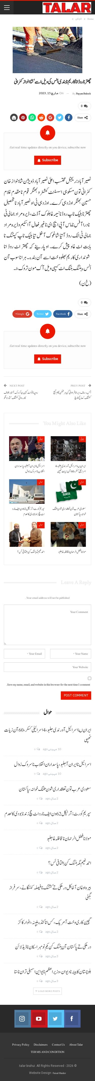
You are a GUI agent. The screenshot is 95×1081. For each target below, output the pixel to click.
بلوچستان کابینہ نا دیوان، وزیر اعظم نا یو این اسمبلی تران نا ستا (52, 972)
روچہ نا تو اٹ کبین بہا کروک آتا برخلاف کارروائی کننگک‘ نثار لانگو (21, 395)
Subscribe (50, 160)
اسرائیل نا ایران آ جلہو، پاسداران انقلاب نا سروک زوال (52, 764)
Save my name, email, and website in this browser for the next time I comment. (48, 684)
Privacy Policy (20, 1044)
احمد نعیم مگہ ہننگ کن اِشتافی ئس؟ (69, 863)
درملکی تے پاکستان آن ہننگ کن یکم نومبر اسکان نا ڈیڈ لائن (53, 947)
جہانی (82, 439)
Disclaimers (41, 1044)
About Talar (76, 1044)
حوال (82, 482)
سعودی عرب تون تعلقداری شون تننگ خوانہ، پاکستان (55, 789)
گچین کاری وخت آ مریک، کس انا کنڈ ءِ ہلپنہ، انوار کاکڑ (54, 922)
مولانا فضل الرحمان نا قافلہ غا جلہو (69, 838)
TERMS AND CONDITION (47, 1051)
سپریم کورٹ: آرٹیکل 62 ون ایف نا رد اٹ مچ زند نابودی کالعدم (48, 814)
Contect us (58, 1044)
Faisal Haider (59, 1073)
